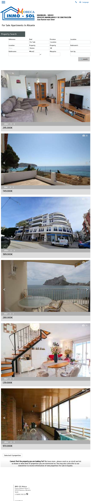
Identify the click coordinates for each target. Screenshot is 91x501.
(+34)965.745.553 (21, 494)
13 (84, 72)
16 (84, 262)
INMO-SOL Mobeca (21, 487)
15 (84, 136)
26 (84, 325)
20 (84, 199)
